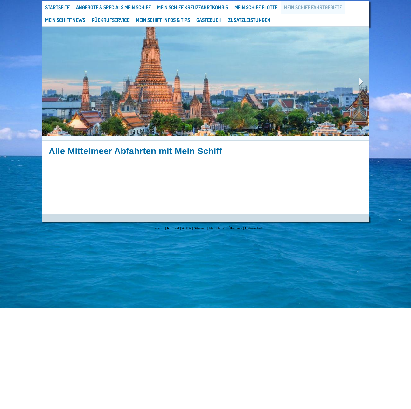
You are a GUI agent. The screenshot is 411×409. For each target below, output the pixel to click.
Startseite (57, 7)
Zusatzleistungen (249, 20)
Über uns (235, 228)
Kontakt (173, 228)
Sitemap (200, 228)
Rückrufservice (110, 20)
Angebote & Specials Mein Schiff (113, 7)
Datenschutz (254, 228)
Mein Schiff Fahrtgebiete (313, 7)
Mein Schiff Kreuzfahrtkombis (192, 7)
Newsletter (217, 228)
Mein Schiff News (65, 20)
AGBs (186, 228)
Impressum (155, 228)
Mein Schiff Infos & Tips (163, 20)
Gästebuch (209, 20)
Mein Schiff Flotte (255, 7)
